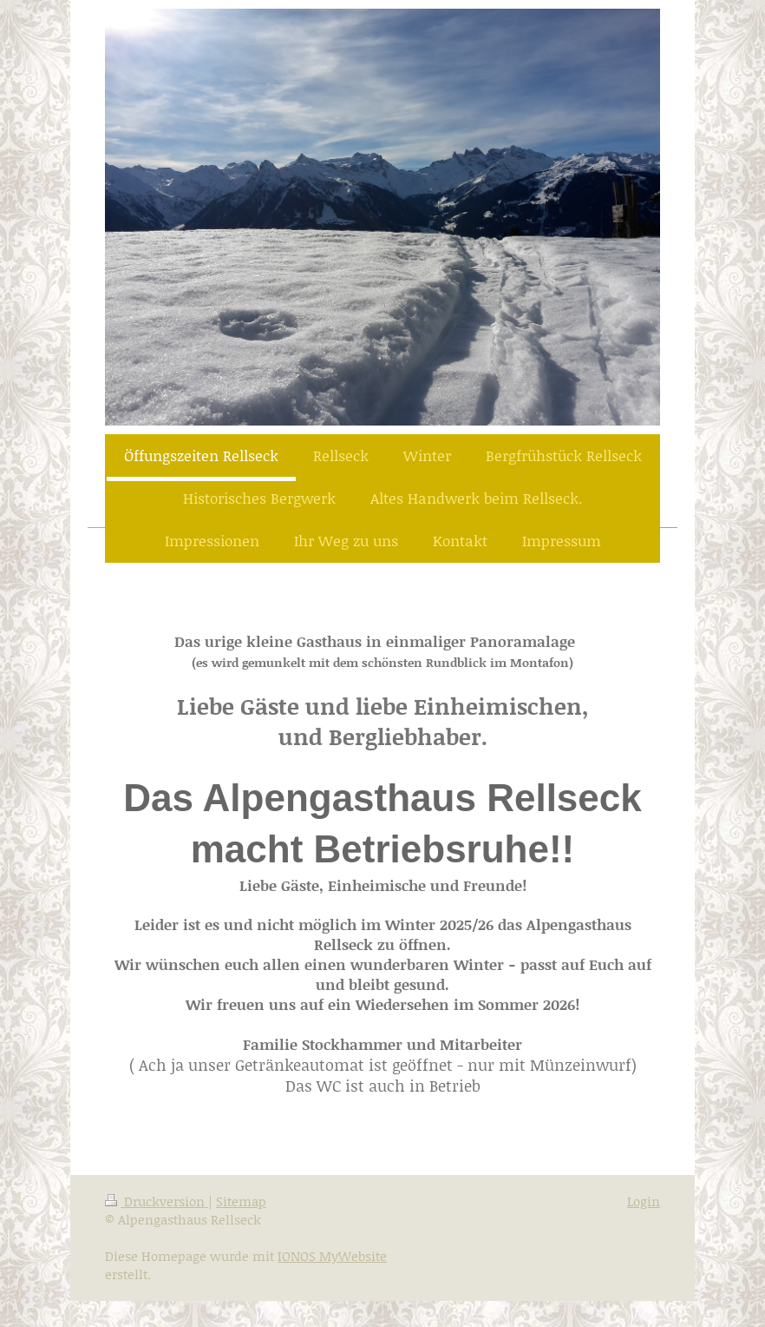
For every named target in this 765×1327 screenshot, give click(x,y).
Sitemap (241, 1201)
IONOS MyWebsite (332, 1255)
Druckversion (156, 1201)
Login (643, 1201)
